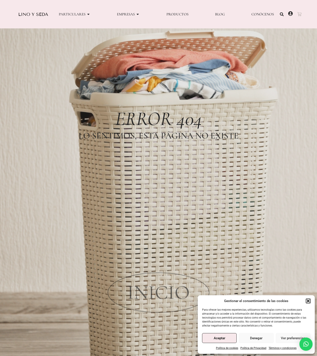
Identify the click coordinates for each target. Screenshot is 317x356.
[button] (308, 301)
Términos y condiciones (283, 348)
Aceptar (219, 338)
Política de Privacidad (253, 348)
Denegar (256, 338)
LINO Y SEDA (33, 14)
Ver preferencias (293, 338)
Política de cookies (227, 348)
